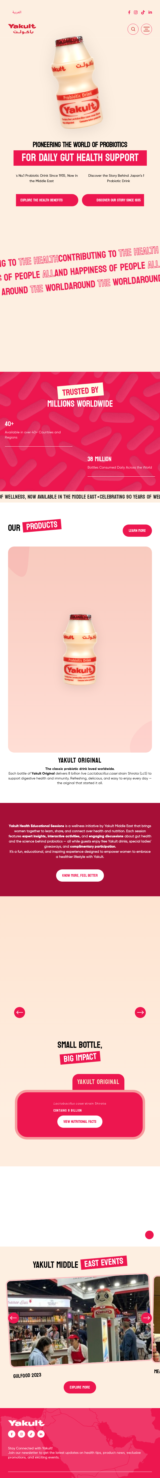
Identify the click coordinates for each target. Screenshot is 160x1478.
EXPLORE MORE (80, 1387)
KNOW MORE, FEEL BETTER (80, 875)
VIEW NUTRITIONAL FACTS (79, 1121)
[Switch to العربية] (17, 12)
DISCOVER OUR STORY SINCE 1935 (118, 200)
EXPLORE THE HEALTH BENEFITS (41, 200)
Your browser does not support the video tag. (80, 1206)
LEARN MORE (137, 530)
